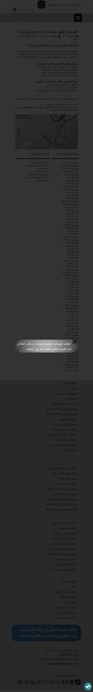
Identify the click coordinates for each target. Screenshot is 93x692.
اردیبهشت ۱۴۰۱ (71, 305)
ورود (31, 5)
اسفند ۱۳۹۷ (72, 350)
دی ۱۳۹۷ (73, 353)
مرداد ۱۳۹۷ (72, 367)
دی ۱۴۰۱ (74, 284)
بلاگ (74, 587)
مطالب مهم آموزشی (67, 528)
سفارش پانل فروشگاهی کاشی (63, 445)
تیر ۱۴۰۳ (73, 231)
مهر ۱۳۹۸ (73, 332)
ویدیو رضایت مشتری (67, 484)
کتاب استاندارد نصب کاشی (63, 523)
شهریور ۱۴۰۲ (71, 260)
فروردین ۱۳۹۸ (70, 347)
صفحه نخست (70, 383)
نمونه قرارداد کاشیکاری (65, 592)
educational (41, 171)
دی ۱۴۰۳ (73, 213)
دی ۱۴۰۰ (73, 314)
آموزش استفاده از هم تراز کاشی (61, 549)
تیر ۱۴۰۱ (74, 302)
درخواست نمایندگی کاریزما (64, 430)
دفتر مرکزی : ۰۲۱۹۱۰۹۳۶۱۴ (64, 404)
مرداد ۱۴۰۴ (72, 192)
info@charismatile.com (59, 664)
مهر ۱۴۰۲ (73, 258)
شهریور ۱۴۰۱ (72, 296)
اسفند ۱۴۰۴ (72, 171)
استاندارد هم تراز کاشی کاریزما (62, 554)
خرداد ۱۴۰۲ (72, 269)
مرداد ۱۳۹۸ (72, 338)
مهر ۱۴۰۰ (73, 323)
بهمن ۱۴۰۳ (72, 210)
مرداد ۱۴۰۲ (73, 263)
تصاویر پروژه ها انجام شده (64, 474)
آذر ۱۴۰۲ (73, 252)
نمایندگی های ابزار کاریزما (65, 425)
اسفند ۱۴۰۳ (72, 207)
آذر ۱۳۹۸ (73, 329)
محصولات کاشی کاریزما (66, 440)
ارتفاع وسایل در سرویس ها (63, 570)
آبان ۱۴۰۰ (72, 320)
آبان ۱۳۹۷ (73, 358)
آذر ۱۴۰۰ (74, 317)
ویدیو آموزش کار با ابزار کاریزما (62, 489)
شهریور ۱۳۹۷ (71, 364)
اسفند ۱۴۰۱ (72, 278)
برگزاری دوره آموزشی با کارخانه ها (61, 504)
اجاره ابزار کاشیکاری (68, 419)
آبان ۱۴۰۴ (73, 183)
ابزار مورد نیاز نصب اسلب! (64, 534)
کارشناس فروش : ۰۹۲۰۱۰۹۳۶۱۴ (61, 409)
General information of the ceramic (34, 36)
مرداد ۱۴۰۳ (72, 228)
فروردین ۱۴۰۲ (71, 275)
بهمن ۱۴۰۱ (73, 281)
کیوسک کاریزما (70, 450)
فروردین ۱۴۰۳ (71, 240)
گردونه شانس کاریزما (66, 607)
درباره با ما (72, 388)
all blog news (40, 162)
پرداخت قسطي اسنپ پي (64, 613)
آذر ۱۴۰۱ (74, 287)
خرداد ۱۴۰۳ (73, 234)
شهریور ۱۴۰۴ (71, 189)
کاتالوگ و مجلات (68, 582)
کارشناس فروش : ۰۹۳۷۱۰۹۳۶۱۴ (61, 414)
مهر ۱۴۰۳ (72, 222)
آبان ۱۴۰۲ (73, 255)
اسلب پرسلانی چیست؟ (65, 559)
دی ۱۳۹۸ (73, 326)
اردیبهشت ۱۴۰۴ (70, 201)
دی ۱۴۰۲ (73, 249)
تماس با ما (72, 399)
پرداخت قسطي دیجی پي (64, 618)
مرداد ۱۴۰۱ (73, 299)
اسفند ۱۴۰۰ (72, 308)
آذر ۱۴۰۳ (73, 216)
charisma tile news (38, 174)
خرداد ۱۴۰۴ (72, 198)
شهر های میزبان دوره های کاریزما (61, 510)
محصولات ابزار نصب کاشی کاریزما (61, 435)
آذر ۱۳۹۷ (73, 356)
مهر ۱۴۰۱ (73, 293)
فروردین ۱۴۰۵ (70, 168)
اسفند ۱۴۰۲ (72, 243)
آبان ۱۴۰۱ (73, 290)
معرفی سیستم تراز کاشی (65, 539)
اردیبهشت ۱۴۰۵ (70, 165)
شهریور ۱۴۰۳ (71, 225)
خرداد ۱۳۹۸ (72, 344)
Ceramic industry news (37, 177)
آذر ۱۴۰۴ (73, 180)
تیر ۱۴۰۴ (73, 195)
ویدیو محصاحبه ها (68, 479)
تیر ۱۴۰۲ (73, 266)
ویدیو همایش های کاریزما (64, 494)
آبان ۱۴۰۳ (72, 219)
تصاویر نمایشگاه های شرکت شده (61, 468)
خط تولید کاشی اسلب (66, 564)
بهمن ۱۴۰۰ (72, 311)
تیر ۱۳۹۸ (73, 341)
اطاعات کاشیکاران (68, 597)
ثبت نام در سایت (19, 5)
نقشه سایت (70, 602)
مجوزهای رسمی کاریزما (66, 394)
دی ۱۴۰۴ (73, 177)
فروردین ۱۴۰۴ (71, 204)
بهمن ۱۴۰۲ (72, 246)
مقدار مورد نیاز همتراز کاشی (63, 544)
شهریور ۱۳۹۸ (71, 335)
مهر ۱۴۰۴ (72, 186)
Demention (42, 180)
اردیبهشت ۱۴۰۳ (70, 237)
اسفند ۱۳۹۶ (72, 370)
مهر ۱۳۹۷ (73, 361)
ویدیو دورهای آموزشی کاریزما (63, 499)
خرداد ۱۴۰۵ (72, 162)
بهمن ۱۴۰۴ (72, 174)
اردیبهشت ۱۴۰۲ (70, 272)
